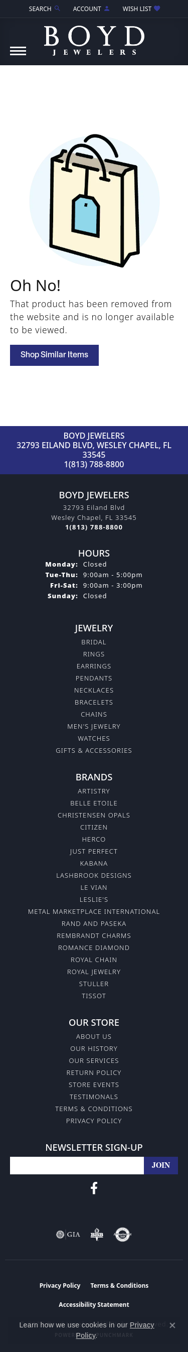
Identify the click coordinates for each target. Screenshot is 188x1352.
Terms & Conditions (94, 1108)
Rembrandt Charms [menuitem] (94, 935)
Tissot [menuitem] (94, 995)
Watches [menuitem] (94, 738)
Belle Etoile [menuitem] (94, 802)
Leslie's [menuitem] (94, 899)
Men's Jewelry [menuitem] (93, 726)
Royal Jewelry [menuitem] (94, 971)
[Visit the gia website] (68, 1234)
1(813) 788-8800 (94, 464)
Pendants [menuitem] (94, 678)
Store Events (94, 1084)
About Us (94, 1036)
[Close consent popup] (172, 1325)
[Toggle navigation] (18, 56)
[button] (44, 9)
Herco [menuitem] (94, 839)
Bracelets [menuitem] (94, 702)
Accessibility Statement (94, 1304)
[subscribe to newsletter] (161, 1165)
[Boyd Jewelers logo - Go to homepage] (94, 37)
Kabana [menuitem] (94, 863)
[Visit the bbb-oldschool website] (96, 1234)
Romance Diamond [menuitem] (94, 947)
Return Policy (94, 1072)
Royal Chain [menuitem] (94, 959)
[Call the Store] (94, 526)
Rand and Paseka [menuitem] (94, 923)
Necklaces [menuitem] (94, 690)
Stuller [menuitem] (94, 983)
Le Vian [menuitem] (93, 887)
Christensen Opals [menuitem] (94, 815)
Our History (94, 1048)
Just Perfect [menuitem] (94, 851)
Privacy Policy (94, 1120)
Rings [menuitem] (94, 653)
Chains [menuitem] (94, 714)
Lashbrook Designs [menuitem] (94, 875)
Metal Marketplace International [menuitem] (94, 911)
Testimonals (94, 1096)
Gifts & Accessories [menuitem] (94, 750)
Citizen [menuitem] (94, 827)
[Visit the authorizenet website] (122, 1234)
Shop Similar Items (54, 355)
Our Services (94, 1060)
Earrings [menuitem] (94, 665)
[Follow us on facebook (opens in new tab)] (94, 1188)
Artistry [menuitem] (94, 790)
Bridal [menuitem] (93, 641)
